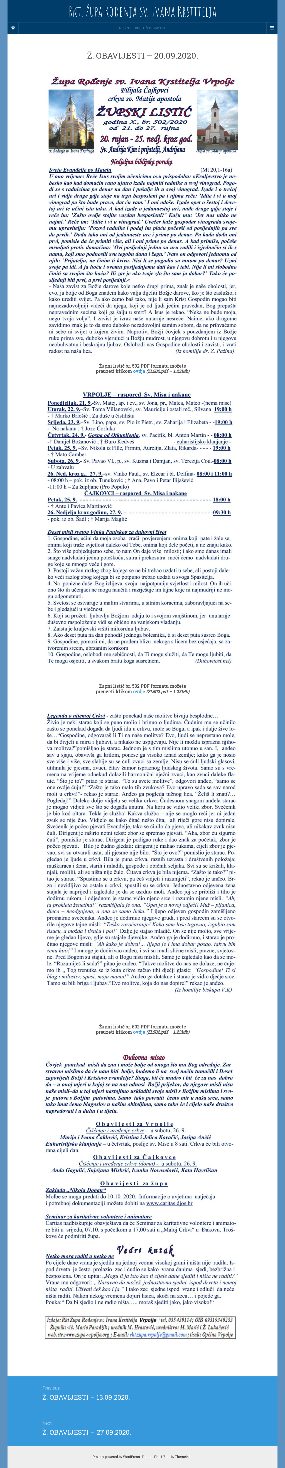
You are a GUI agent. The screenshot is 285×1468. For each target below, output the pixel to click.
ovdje (139, 371)
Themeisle (183, 1457)
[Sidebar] (13, 28)
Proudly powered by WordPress (116, 1457)
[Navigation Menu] (271, 28)
